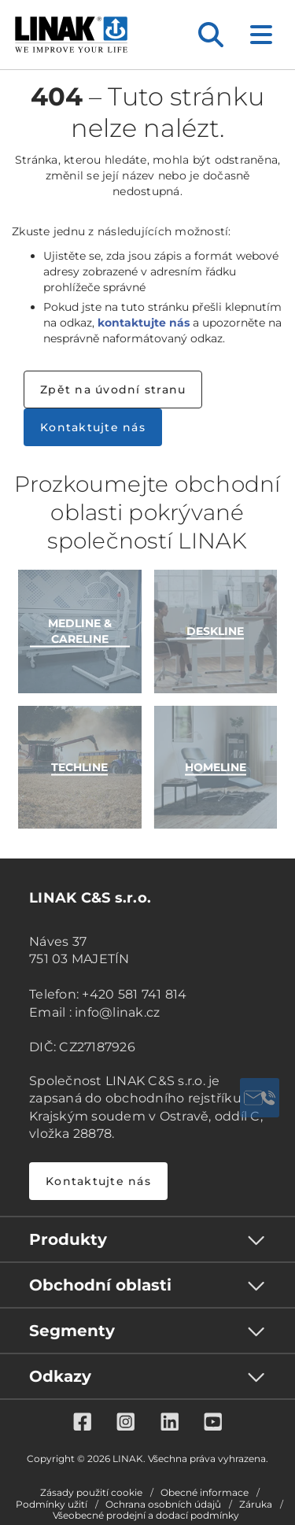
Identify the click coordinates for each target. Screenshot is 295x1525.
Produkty (68, 1239)
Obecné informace (204, 1492)
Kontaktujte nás (93, 427)
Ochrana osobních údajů (163, 1504)
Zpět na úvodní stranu (113, 389)
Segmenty (72, 1330)
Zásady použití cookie (91, 1492)
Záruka (255, 1504)
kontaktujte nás (144, 323)
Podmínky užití (51, 1504)
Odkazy (60, 1376)
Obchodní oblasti (100, 1285)
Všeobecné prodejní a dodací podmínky (146, 1515)
